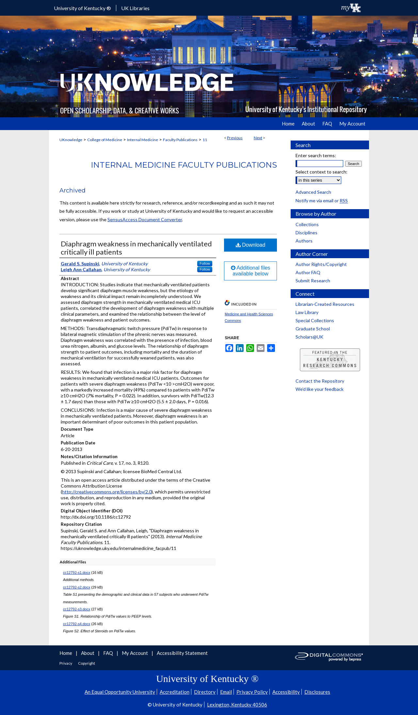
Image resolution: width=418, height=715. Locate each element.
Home (66, 653)
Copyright (86, 663)
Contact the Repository (320, 381)
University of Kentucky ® (82, 8)
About (88, 653)
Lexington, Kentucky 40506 (237, 704)
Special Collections (315, 320)
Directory (205, 692)
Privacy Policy (252, 692)
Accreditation (174, 692)
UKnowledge (70, 139)
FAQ (108, 653)
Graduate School (313, 328)
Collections (307, 224)
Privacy (66, 663)
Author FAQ (308, 272)
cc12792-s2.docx (76, 587)
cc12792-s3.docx (76, 609)
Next (258, 137)
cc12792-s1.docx (76, 572)
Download (250, 245)
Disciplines (306, 232)
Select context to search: (321, 172)
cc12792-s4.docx (76, 624)
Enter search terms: (316, 155)
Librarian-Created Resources (325, 304)
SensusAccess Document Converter (144, 219)
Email (226, 692)
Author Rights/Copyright (321, 264)
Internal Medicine (142, 139)
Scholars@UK (309, 337)
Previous (235, 137)
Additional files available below (250, 270)
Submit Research (313, 280)
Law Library (307, 312)
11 (204, 139)
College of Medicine (104, 139)
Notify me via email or (322, 200)
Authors (304, 240)
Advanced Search (313, 192)
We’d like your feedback (320, 389)
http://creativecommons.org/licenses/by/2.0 (107, 491)
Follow (205, 263)
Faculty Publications (180, 139)
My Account (135, 653)
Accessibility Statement (182, 653)
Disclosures (317, 692)
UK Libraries (135, 8)
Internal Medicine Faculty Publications (184, 165)
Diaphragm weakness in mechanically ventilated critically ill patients (136, 247)
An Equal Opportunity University (120, 692)
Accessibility (286, 692)
